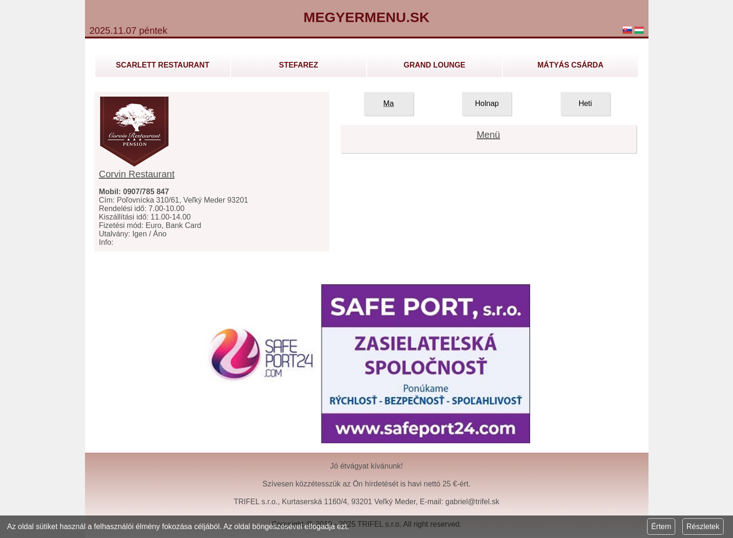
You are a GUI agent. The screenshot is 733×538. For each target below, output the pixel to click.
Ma (388, 103)
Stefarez (298, 65)
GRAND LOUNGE (434, 65)
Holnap (487, 103)
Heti (585, 103)
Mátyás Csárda (570, 65)
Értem (661, 526)
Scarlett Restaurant (162, 65)
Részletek (703, 526)
